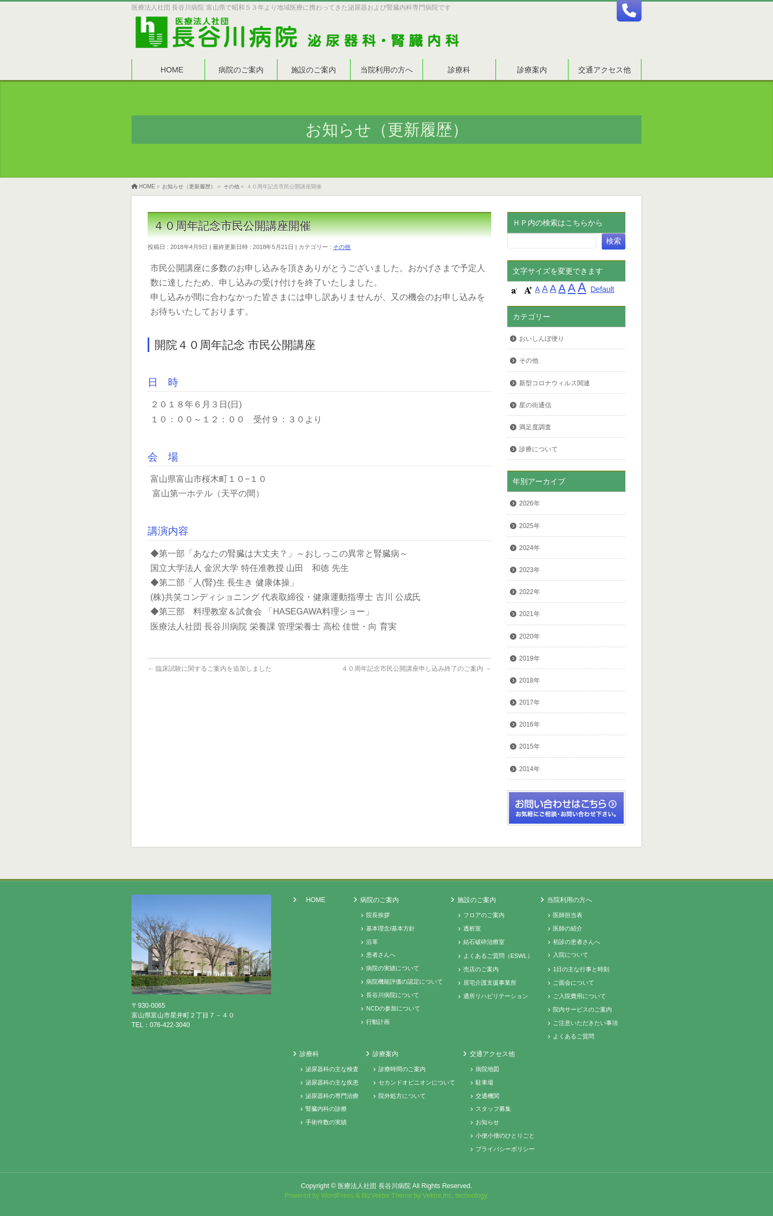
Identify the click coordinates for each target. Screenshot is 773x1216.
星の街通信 (535, 405)
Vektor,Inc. (438, 1195)
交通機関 (487, 1096)
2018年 (529, 680)
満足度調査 (535, 427)
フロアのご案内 (484, 915)
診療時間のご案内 (402, 1069)
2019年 (529, 658)
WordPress (337, 1195)
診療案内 (385, 1054)
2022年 (529, 592)
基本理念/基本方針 (390, 928)
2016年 (529, 724)
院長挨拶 (378, 915)
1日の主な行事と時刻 (581, 969)
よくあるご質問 (573, 1036)
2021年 (529, 614)
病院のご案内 (379, 900)
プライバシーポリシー (505, 1149)
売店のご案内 (481, 969)
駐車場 (484, 1082)
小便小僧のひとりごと (505, 1135)
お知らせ (487, 1122)
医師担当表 (567, 915)
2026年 (529, 503)
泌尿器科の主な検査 (332, 1069)
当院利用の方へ (569, 900)
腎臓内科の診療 (326, 1108)
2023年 (529, 570)
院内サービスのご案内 (582, 1009)
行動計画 (378, 1022)
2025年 (529, 526)
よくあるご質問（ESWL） (498, 956)
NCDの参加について (393, 1008)
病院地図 (487, 1069)
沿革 (372, 942)
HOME (316, 900)
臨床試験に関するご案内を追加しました (210, 668)
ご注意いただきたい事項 (585, 1023)
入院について (570, 954)
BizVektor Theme (387, 1195)
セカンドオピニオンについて (416, 1082)
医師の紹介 (567, 928)
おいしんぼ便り (541, 338)
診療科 (309, 1054)
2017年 (529, 702)
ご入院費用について (579, 996)
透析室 (472, 928)
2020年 (529, 636)
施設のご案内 (476, 900)
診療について (538, 449)
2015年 (529, 746)
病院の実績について (392, 968)
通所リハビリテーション (495, 996)
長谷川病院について (392, 995)
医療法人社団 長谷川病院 (374, 1186)
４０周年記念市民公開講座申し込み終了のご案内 (416, 668)
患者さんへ (381, 954)
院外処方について (402, 1096)
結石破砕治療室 (484, 942)
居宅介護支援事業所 (489, 982)
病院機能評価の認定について (404, 981)
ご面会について (573, 982)
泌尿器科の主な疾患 (332, 1082)
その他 (342, 247)
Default (602, 289)
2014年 (529, 769)
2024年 (529, 548)
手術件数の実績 (326, 1122)
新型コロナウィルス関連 (554, 383)
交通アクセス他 (492, 1054)
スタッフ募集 (493, 1108)
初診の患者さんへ (576, 942)
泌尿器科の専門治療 (332, 1096)
